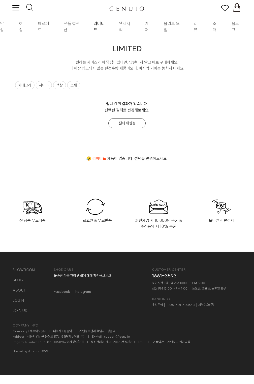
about (19, 290)
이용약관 (158, 342)
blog (18, 280)
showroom (24, 270)
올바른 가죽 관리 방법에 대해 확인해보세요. (83, 275)
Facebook (62, 291)
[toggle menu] (16, 8)
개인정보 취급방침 (178, 342)
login (18, 300)
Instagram (83, 291)
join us (20, 310)
